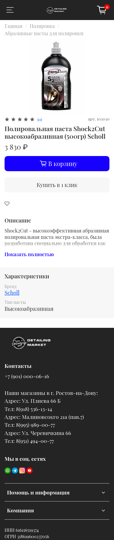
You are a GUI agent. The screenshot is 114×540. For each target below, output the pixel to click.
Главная (13, 26)
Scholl (12, 292)
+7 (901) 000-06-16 (27, 375)
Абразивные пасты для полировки (44, 33)
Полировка (42, 26)
